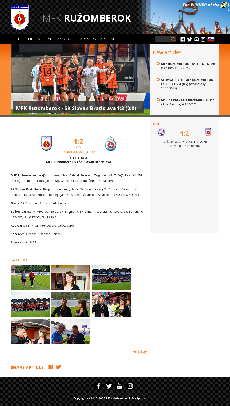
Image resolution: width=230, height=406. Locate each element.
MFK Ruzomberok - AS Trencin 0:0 (188, 64)
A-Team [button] (44, 39)
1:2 (184, 133)
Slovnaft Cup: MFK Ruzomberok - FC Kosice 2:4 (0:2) (188, 82)
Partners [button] (87, 39)
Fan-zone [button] (64, 39)
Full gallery (139, 352)
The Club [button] (25, 39)
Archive (107, 39)
